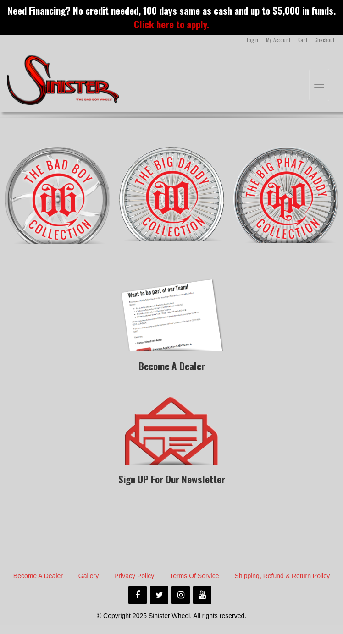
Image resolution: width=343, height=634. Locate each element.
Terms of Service (194, 575)
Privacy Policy (134, 575)
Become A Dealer (38, 575)
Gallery (88, 575)
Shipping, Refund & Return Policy (282, 575)
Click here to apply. (171, 24)
